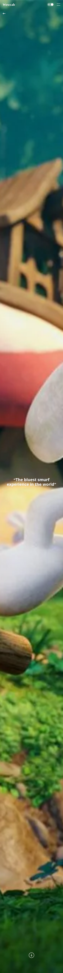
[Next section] (31, 955)
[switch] (50, 4)
